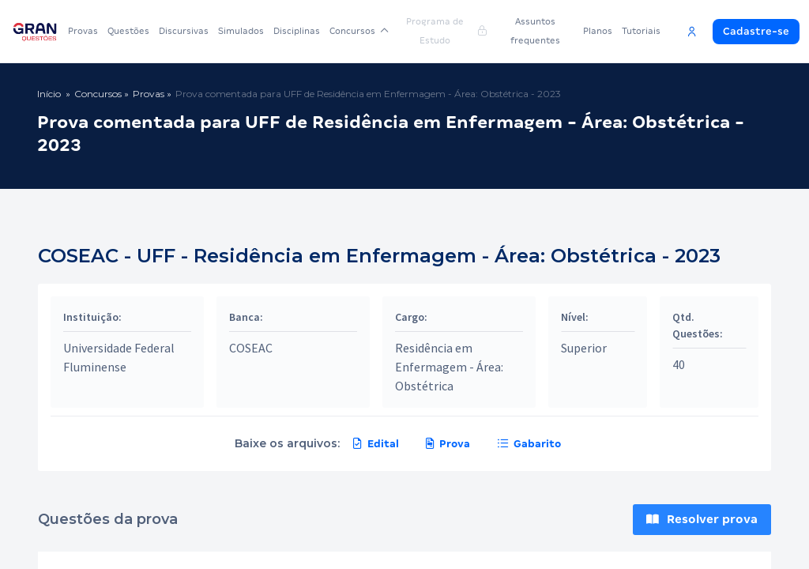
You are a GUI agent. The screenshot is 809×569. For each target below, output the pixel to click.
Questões (128, 31)
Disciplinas (296, 31)
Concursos (359, 31)
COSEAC (251, 348)
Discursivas (184, 31)
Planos (597, 31)
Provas (83, 31)
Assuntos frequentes (535, 31)
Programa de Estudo (446, 31)
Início (49, 94)
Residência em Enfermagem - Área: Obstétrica (449, 367)
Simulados (241, 31)
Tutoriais (641, 31)
